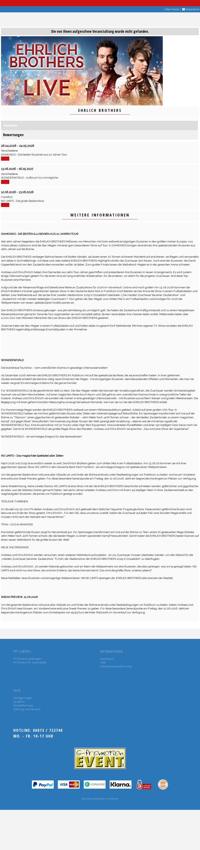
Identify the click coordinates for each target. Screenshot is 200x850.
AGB (103, 662)
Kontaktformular (23, 705)
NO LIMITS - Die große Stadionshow (22, 200)
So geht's (18, 701)
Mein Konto (172, 9)
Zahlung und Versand (26, 709)
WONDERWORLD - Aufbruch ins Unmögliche (29, 177)
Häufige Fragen (22, 697)
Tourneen (10, 125)
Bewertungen (13, 134)
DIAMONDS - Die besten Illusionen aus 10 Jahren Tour (34, 154)
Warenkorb (190, 9)
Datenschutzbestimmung (116, 666)
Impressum (107, 658)
